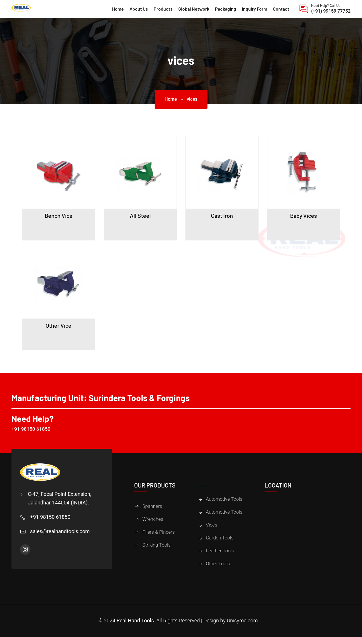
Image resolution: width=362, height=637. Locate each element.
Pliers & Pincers (158, 532)
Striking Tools (156, 545)
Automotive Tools (224, 499)
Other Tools (218, 564)
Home (171, 99)
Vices (211, 525)
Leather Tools (220, 551)
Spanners (152, 506)
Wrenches (152, 519)
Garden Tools (219, 538)
